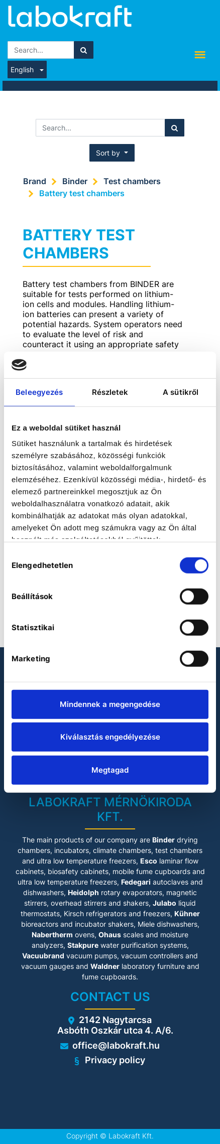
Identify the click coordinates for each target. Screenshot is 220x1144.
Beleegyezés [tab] (39, 391)
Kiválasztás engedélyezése (110, 737)
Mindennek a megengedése (110, 703)
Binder (74, 181)
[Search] (83, 50)
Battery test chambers (82, 193)
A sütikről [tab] (180, 391)
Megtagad (110, 769)
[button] (112, 153)
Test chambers (132, 181)
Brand (34, 181)
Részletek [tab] (110, 391)
